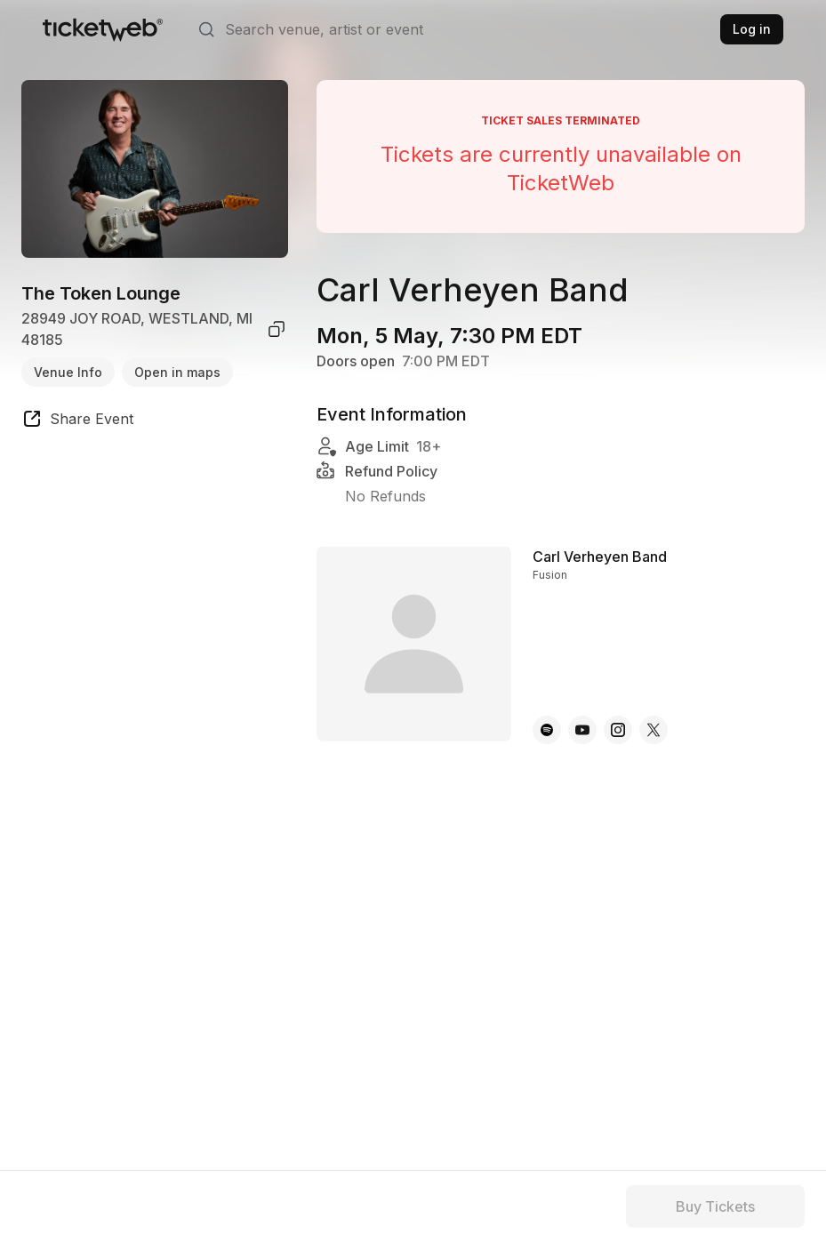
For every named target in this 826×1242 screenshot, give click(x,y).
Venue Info (68, 372)
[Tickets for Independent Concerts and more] (103, 29)
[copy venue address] (276, 329)
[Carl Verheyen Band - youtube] (582, 730)
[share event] (77, 421)
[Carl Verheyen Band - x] (653, 730)
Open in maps (177, 372)
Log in (752, 28)
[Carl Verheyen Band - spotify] (547, 730)
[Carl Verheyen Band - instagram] (618, 730)
